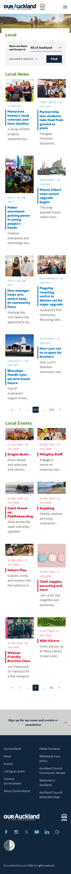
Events (8, 764)
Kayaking (47, 508)
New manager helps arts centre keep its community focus (18, 299)
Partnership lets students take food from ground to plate (51, 120)
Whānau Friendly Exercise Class (18, 657)
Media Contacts (49, 749)
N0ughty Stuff (51, 454)
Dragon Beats (18, 454)
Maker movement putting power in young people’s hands (18, 218)
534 (51, 410)
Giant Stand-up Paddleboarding (19, 512)
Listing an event (14, 771)
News (7, 756)
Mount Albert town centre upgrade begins (50, 196)
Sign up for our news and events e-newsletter (38, 724)
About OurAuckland (17, 791)
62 (51, 688)
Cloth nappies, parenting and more (51, 586)
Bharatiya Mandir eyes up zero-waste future (18, 377)
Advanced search (23, 59)
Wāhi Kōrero (49, 641)
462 (35, 410)
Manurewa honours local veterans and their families (18, 118)
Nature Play (17, 570)
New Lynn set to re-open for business (51, 353)
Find (54, 59)
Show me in (18, 47)
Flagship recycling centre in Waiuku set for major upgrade (51, 296)
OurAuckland (12, 749)
